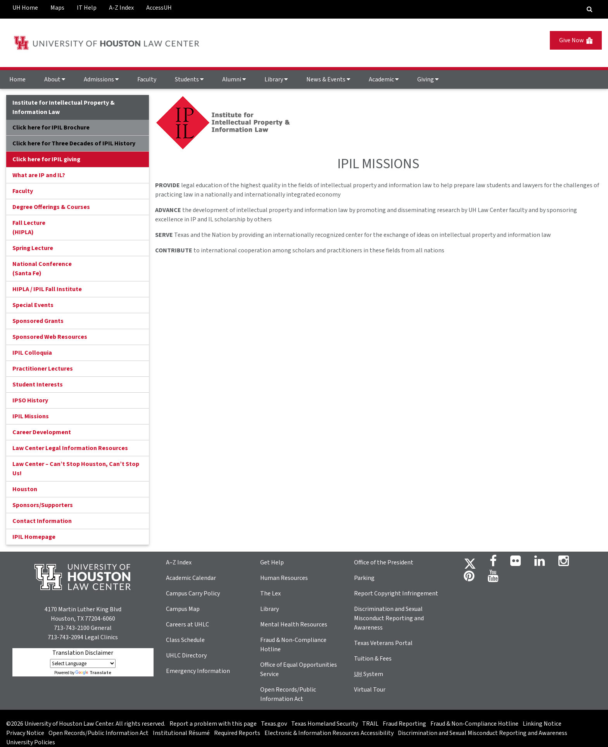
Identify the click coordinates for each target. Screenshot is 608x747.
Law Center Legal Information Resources (70, 448)
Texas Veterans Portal (383, 643)
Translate (93, 672)
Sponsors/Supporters (42, 505)
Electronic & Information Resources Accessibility (329, 733)
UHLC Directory (186, 655)
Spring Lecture (32, 248)
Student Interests (37, 384)
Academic (384, 79)
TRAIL (370, 723)
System (368, 674)
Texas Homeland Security (324, 723)
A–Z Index (179, 562)
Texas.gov (274, 723)
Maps (57, 7)
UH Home (25, 7)
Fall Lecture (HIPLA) (28, 227)
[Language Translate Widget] (83, 663)
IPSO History (30, 400)
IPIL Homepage (33, 537)
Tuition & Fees (373, 658)
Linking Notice (542, 723)
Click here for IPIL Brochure (51, 127)
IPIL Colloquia (32, 352)
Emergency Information (198, 671)
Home (17, 79)
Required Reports (237, 733)
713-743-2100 (72, 628)
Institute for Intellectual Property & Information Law (63, 107)
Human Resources (284, 578)
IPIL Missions (30, 416)
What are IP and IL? (38, 175)
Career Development (41, 432)
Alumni (234, 79)
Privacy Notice (25, 733)
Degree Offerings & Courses (51, 207)
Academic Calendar (191, 578)
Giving (428, 79)
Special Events (33, 305)
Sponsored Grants (38, 321)
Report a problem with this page (213, 723)
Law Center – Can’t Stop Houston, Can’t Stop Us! (75, 469)
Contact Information (42, 521)
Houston (24, 489)
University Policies (30, 742)
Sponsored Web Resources (49, 337)
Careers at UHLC (187, 624)
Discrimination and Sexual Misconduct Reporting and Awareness (389, 618)
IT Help (87, 7)
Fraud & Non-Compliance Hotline (474, 723)
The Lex (270, 593)
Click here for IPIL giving (46, 159)
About (54, 79)
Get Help (272, 562)
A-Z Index (121, 7)
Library (276, 79)
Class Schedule (185, 640)
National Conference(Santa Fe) (42, 269)
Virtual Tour (369, 689)
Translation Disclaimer (82, 653)
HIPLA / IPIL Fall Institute (47, 289)
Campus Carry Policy (193, 593)
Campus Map (183, 609)
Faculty (146, 79)
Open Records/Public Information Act (98, 733)
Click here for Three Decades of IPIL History (73, 143)
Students (189, 79)
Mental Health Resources (293, 624)
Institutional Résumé (181, 733)
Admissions (101, 79)
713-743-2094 (65, 637)
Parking (364, 578)
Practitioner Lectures (42, 368)
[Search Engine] (589, 9)
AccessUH (159, 7)
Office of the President (383, 562)
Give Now (575, 40)
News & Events (328, 79)
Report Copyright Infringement (396, 593)
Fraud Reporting (404, 723)
